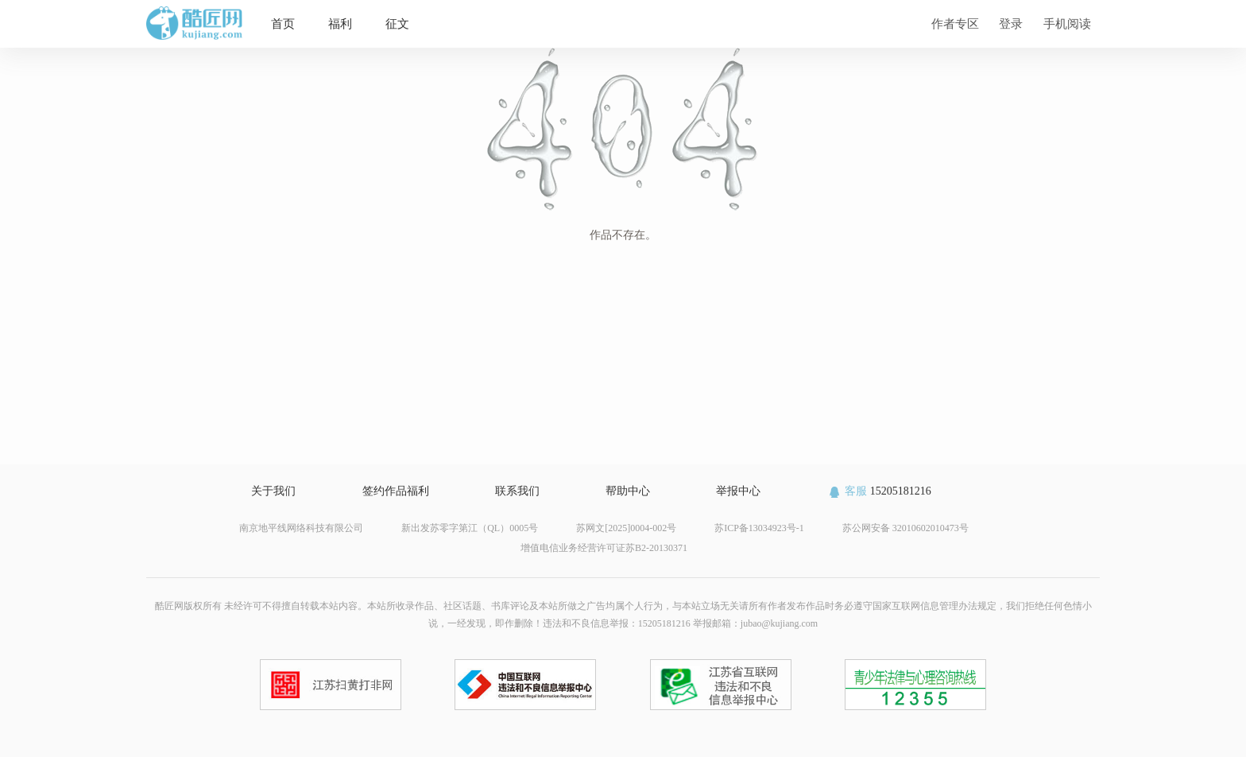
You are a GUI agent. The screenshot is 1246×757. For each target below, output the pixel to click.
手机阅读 (1067, 23)
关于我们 (273, 491)
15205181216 (879, 491)
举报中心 (738, 491)
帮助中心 (628, 491)
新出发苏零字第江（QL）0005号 (469, 528)
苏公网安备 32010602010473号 (905, 528)
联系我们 (517, 491)
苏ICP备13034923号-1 (759, 528)
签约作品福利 (395, 491)
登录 (1011, 23)
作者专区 (955, 23)
